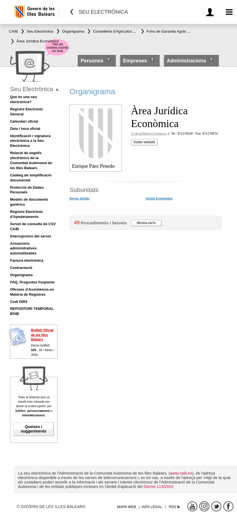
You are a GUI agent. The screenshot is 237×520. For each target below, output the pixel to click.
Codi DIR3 (18, 302)
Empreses (135, 61)
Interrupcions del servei (30, 236)
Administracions (186, 61)
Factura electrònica (26, 260)
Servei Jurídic (80, 198)
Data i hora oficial (25, 129)
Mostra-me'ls (146, 223)
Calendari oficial (24, 121)
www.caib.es (181, 473)
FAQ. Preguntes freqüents (32, 282)
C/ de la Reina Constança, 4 (150, 133)
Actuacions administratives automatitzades (23, 248)
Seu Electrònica (31, 89)
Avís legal (152, 507)
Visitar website (144, 142)
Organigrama (21, 275)
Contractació (21, 268)
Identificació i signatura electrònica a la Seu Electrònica (30, 141)
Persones (93, 61)
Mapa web (126, 507)
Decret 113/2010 (158, 486)
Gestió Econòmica (159, 198)
